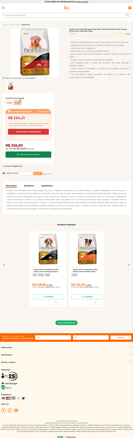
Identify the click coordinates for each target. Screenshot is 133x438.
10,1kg (40, 263)
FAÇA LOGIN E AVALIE (66, 311)
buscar (128, 15)
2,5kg (47, 263)
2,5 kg (74, 263)
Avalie (128, 34)
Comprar (28, 143)
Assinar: (28, 121)
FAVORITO (56, 290)
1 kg (34, 263)
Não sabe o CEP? (46, 162)
